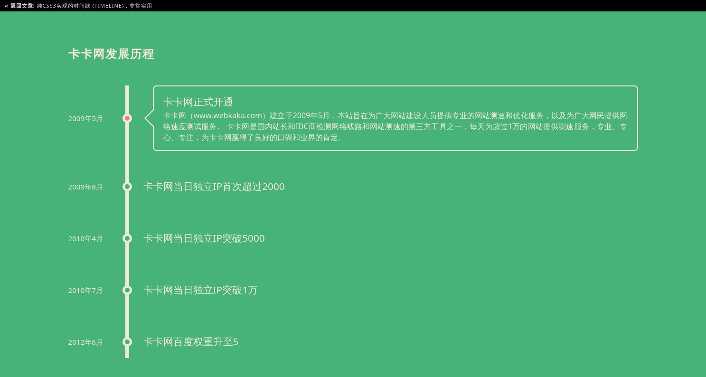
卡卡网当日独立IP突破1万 (200, 289)
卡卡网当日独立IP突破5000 (204, 238)
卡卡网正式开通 (198, 101)
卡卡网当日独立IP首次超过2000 (214, 186)
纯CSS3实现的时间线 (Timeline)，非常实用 (78, 5)
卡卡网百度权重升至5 (191, 341)
